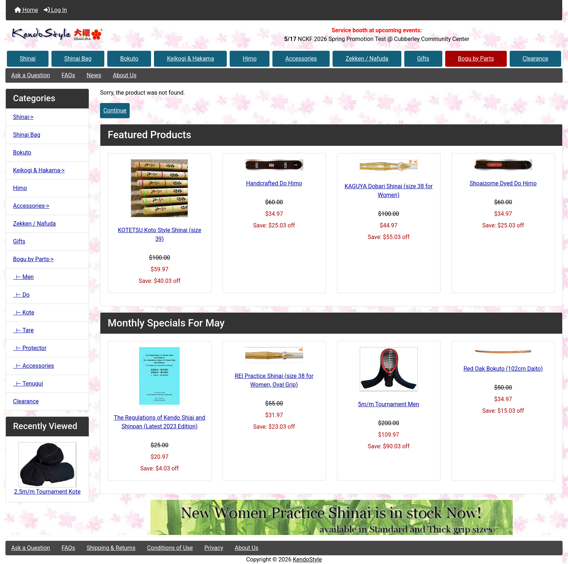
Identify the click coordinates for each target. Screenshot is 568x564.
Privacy (213, 547)
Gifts (423, 58)
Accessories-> (31, 205)
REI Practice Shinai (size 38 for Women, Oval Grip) (274, 380)
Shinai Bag (77, 58)
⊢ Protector (29, 348)
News (94, 75)
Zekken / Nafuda (367, 58)
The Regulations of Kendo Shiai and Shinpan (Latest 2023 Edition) (159, 422)
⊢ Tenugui (28, 383)
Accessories (301, 58)
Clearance (535, 58)
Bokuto (129, 58)
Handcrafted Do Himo (274, 183)
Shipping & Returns (111, 547)
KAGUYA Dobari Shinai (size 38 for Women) (388, 190)
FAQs (68, 75)
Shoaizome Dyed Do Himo (502, 183)
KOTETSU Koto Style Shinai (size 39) (159, 234)
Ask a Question (30, 75)
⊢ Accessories (33, 365)
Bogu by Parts (476, 58)
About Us (124, 75)
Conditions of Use (170, 547)
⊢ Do (21, 294)
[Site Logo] (98, 35)
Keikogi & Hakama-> (39, 170)
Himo (249, 58)
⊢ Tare (23, 330)
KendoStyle (307, 559)
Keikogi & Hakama (190, 58)
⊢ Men (23, 276)
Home (26, 10)
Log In (55, 10)
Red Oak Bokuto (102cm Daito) (503, 368)
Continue (114, 110)
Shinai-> (23, 117)
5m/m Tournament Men (388, 404)
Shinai (28, 58)
